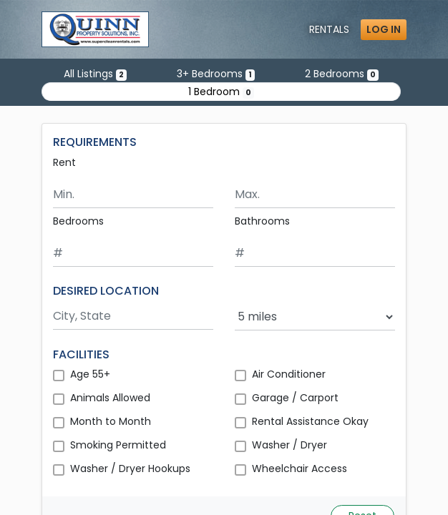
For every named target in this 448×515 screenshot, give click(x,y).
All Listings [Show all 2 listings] (95, 74)
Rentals (329, 29)
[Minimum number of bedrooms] (133, 253)
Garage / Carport (295, 398)
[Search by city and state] (133, 316)
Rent (64, 162)
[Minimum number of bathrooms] (315, 253)
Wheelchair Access (299, 468)
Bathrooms (262, 221)
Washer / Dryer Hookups (130, 468)
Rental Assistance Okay (310, 421)
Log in (383, 29)
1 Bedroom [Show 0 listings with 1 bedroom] (221, 91)
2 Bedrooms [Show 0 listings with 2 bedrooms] (342, 74)
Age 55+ (90, 374)
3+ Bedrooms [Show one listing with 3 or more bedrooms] (216, 74)
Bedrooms (78, 221)
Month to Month (110, 421)
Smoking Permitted (118, 445)
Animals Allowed (110, 398)
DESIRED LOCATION (106, 291)
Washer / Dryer (289, 445)
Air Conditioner (289, 374)
